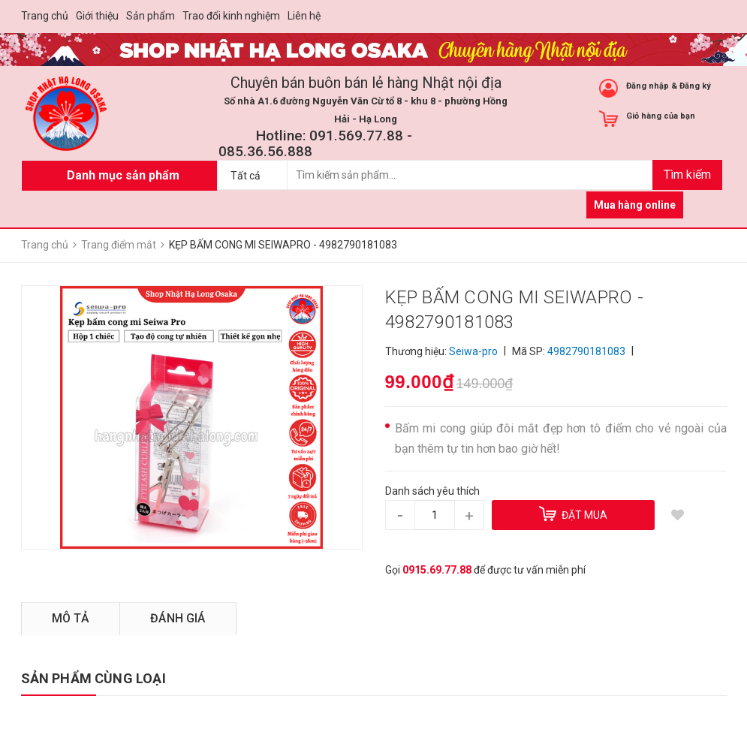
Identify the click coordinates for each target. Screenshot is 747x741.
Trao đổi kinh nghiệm (231, 16)
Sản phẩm (150, 16)
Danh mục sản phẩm (123, 175)
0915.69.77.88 (436, 570)
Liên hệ (304, 16)
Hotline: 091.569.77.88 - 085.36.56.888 (315, 143)
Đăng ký (695, 86)
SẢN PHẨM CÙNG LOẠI (93, 678)
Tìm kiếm (687, 174)
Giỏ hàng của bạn (660, 116)
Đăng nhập (647, 86)
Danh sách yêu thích (432, 491)
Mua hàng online (635, 205)
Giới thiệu (97, 16)
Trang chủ (44, 16)
